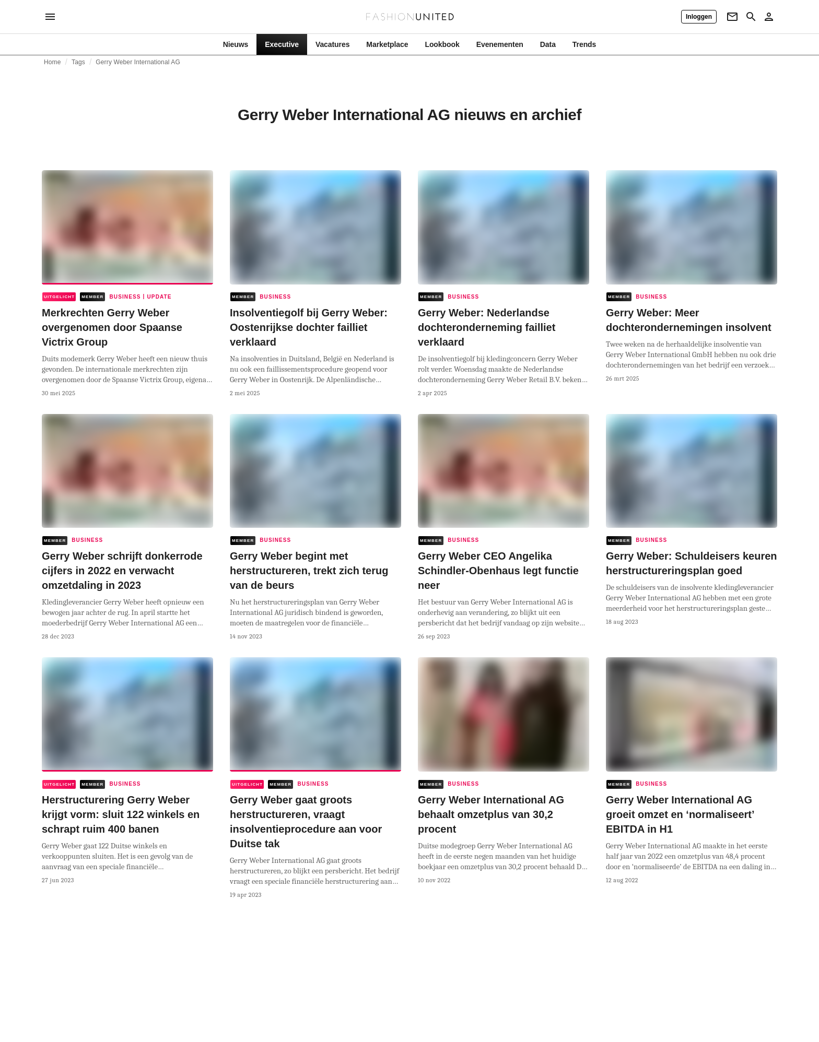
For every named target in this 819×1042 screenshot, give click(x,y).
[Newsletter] (732, 16)
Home (52, 62)
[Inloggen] (699, 16)
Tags (78, 62)
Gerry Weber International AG (138, 62)
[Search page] (751, 16)
